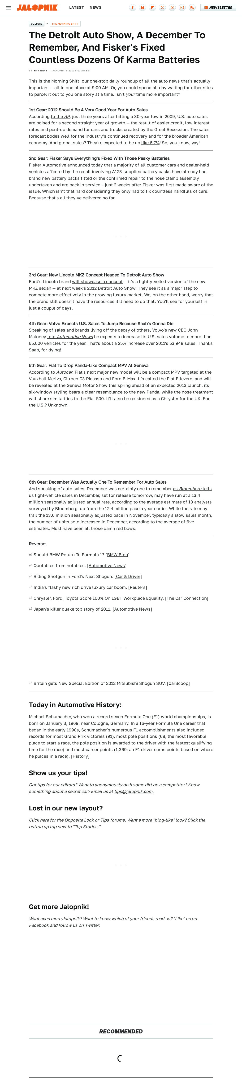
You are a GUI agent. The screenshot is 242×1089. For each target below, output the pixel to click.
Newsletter (218, 7)
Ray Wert (40, 70)
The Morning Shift (65, 23)
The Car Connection (187, 598)
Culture (36, 23)
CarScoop (178, 683)
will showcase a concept (97, 281)
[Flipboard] (152, 7)
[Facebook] (132, 7)
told (70, 336)
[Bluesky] (142, 7)
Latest (76, 7)
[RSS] (192, 7)
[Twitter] (162, 7)
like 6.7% (150, 142)
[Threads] (172, 7)
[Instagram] (182, 7)
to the (60, 116)
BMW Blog (117, 554)
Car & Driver (128, 576)
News (96, 7)
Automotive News (107, 565)
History (80, 756)
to (61, 372)
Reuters (138, 587)
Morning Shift (65, 81)
